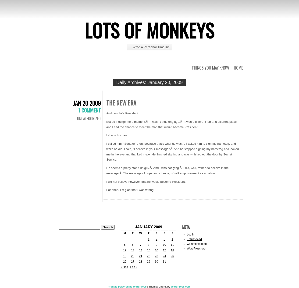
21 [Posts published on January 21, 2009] (140, 256)
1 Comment (89, 110)
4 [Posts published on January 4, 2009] (172, 239)
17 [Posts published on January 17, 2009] (164, 250)
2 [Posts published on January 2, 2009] (156, 239)
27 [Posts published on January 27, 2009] (132, 261)
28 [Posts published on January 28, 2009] (140, 261)
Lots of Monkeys (149, 30)
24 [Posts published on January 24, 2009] (164, 256)
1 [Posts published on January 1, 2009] (149, 239)
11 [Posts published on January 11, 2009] (172, 244)
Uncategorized (89, 118)
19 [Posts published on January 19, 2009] (124, 256)
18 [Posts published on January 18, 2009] (172, 250)
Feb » (133, 267)
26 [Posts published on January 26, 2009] (124, 261)
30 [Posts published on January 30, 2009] (156, 261)
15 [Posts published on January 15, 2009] (148, 250)
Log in (191, 234)
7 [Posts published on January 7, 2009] (141, 244)
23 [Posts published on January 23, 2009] (156, 256)
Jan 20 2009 (87, 103)
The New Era (121, 102)
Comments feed (197, 244)
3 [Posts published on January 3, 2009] (164, 239)
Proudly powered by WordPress (127, 286)
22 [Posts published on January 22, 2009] (148, 256)
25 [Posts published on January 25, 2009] (172, 256)
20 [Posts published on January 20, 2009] (132, 256)
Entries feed (194, 239)
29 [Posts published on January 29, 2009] (148, 261)
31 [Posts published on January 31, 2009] (164, 261)
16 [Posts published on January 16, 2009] (156, 250)
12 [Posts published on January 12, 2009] (124, 250)
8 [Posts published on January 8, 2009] (149, 244)
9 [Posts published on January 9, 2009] (156, 244)
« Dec (124, 267)
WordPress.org (196, 248)
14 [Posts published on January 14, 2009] (140, 250)
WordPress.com (181, 286)
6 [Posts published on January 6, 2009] (133, 244)
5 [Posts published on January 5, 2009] (125, 244)
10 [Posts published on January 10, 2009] (164, 244)
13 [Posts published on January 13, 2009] (132, 250)
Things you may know (210, 68)
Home (238, 68)
